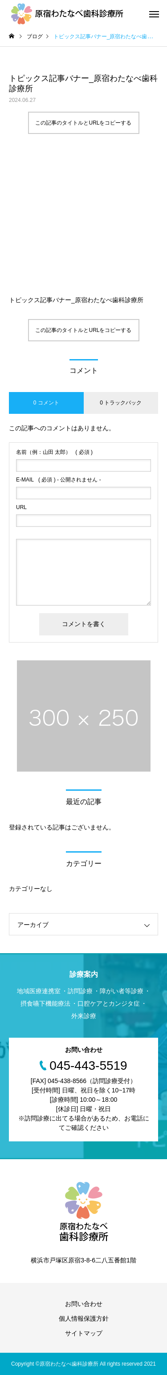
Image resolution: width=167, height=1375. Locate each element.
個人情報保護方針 (84, 1318)
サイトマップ (83, 1333)
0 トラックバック (121, 403)
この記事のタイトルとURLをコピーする (83, 123)
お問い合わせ (83, 1303)
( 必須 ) (54, 452)
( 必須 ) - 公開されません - (58, 479)
